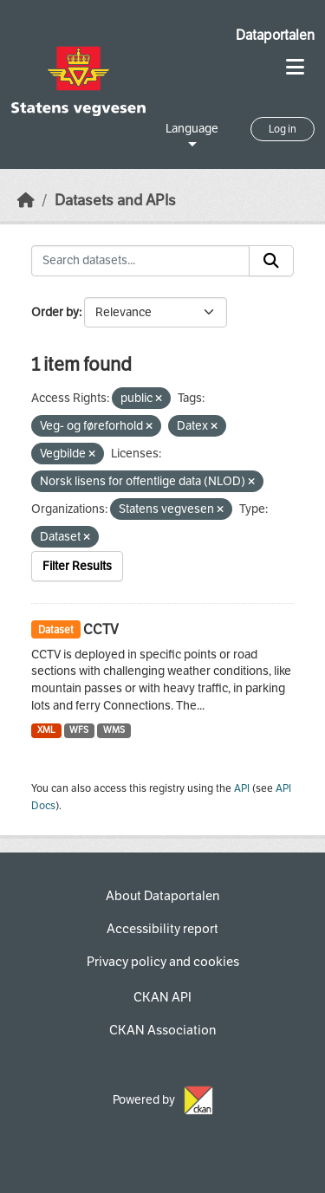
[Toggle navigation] (295, 67)
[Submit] (271, 260)
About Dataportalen (162, 896)
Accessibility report (162, 929)
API (242, 788)
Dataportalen (275, 35)
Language (192, 128)
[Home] (26, 200)
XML (46, 730)
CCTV (101, 629)
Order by (55, 312)
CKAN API (162, 997)
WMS (114, 730)
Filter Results (77, 566)
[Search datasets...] (140, 260)
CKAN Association (162, 1030)
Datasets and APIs (115, 200)
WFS (78, 730)
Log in (282, 129)
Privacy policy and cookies (163, 961)
